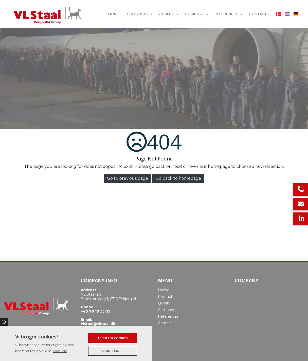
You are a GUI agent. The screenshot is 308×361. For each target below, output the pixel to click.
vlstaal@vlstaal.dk (98, 324)
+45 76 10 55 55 (95, 311)
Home (163, 290)
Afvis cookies (112, 350)
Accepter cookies (112, 338)
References (168, 316)
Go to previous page (127, 178)
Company (166, 310)
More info (60, 351)
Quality (164, 303)
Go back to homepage (178, 178)
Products (166, 296)
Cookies (4, 322)
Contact (165, 323)
